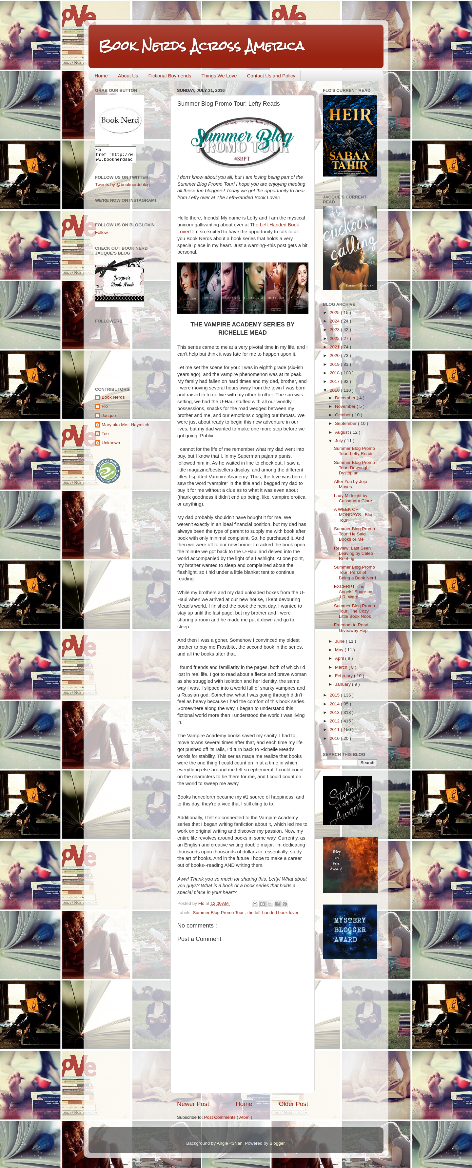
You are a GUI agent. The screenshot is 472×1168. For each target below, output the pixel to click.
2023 (335, 329)
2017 (335, 381)
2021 (335, 346)
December (346, 397)
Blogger (277, 1143)
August (342, 432)
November (346, 406)
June (340, 641)
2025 (335, 312)
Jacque (109, 418)
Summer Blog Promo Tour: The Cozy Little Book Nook (354, 611)
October (343, 414)
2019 (335, 364)
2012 (335, 721)
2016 (335, 390)
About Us (128, 75)
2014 (335, 703)
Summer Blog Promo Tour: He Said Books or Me (354, 534)
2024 (335, 321)
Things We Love (219, 75)
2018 (335, 372)
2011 (335, 729)
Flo (105, 409)
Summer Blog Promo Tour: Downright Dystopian (354, 467)
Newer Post (193, 1103)
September (346, 423)
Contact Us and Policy (271, 75)
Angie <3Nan (229, 1143)
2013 (335, 712)
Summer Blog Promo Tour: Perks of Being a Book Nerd (355, 572)
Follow (101, 235)
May (339, 649)
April (340, 658)
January (343, 684)
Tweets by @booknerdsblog (122, 187)
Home (101, 75)
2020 (335, 355)
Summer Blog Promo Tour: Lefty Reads (354, 451)
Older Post (293, 1103)
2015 (335, 695)
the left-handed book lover (273, 912)
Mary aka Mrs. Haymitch (125, 427)
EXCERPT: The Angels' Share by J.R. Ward (353, 591)
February (344, 675)
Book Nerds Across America (201, 46)
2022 (335, 338)
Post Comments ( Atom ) (228, 1117)
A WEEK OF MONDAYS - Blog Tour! (354, 514)
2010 (335, 738)
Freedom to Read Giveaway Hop (351, 627)
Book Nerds (113, 400)
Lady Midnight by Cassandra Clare (353, 498)
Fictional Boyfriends (169, 75)
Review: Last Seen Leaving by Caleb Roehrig (353, 553)
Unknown (111, 445)
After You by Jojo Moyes (350, 484)
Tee (105, 436)
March (341, 667)
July (339, 440)
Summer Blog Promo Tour (219, 912)
